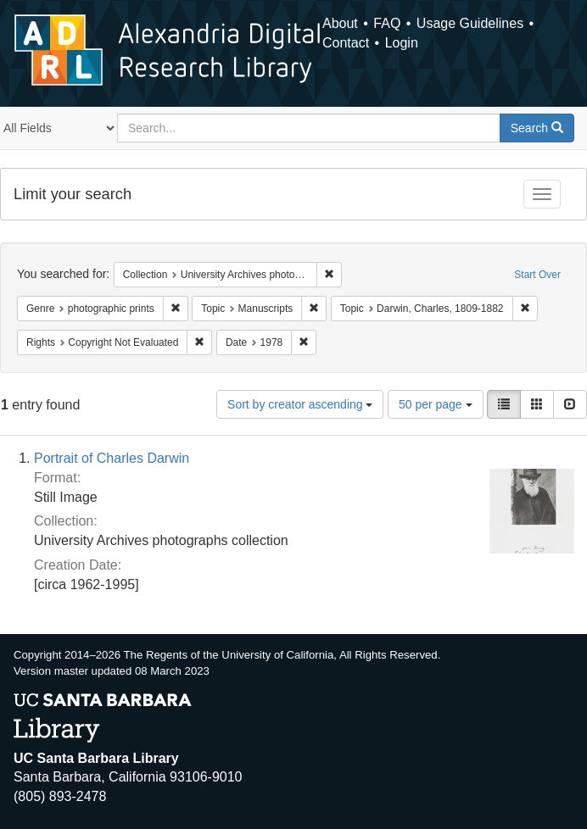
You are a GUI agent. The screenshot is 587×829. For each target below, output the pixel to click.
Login (401, 43)
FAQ (386, 23)
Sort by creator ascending (299, 404)
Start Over (537, 275)
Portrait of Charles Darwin (111, 458)
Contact (345, 43)
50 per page (435, 404)
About (340, 23)
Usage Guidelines (469, 23)
